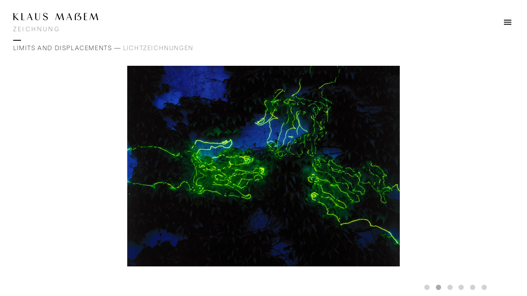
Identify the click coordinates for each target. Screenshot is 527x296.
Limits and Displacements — (68, 48)
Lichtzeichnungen (158, 48)
